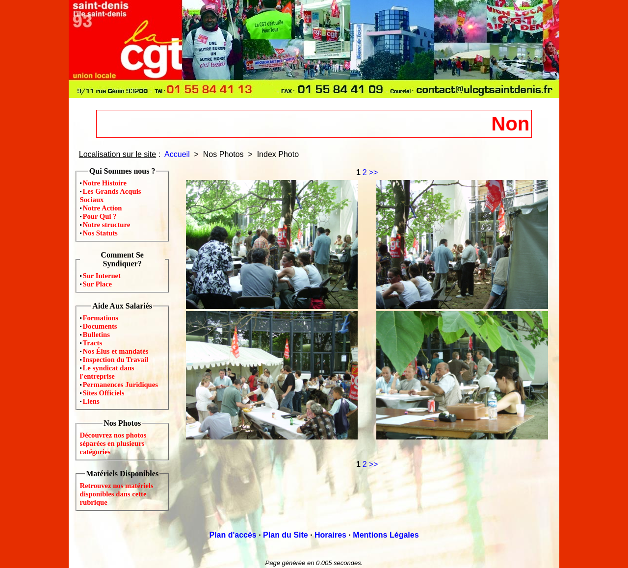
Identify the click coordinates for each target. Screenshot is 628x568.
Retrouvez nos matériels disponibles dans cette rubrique (117, 494)
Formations (100, 318)
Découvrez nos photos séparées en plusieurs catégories (113, 443)
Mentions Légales (386, 535)
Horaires (330, 535)
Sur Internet (102, 276)
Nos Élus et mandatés (116, 351)
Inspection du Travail (116, 359)
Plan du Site (285, 535)
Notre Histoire (105, 183)
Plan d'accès (232, 535)
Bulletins (96, 334)
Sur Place (97, 284)
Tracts (93, 343)
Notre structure (107, 225)
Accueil (177, 154)
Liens (91, 401)
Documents (100, 326)
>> (373, 172)
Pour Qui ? (100, 216)
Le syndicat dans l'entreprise (107, 372)
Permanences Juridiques (120, 384)
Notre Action (102, 208)
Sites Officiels (104, 393)
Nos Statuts (100, 233)
